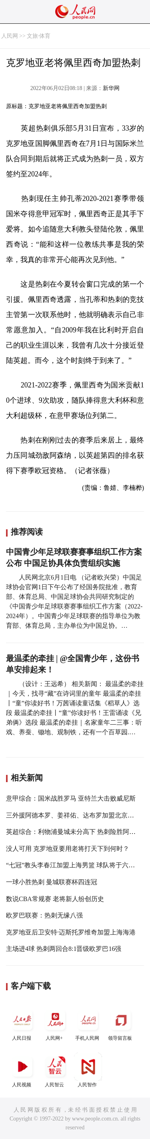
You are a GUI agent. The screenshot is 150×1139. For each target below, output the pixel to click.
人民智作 (88, 1070)
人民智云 (55, 1070)
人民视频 (22, 1070)
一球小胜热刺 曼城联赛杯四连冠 (51, 882)
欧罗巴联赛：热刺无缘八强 (44, 915)
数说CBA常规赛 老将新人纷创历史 (55, 898)
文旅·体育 (39, 36)
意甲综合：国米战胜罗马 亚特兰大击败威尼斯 (71, 798)
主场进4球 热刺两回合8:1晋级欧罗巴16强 (63, 948)
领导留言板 (121, 1023)
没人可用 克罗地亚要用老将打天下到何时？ (67, 848)
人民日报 (22, 1023)
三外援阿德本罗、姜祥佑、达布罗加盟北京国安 (73, 815)
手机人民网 (88, 1023)
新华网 (111, 88)
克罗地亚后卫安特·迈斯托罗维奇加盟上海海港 (71, 932)
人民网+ (55, 1023)
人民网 (9, 36)
